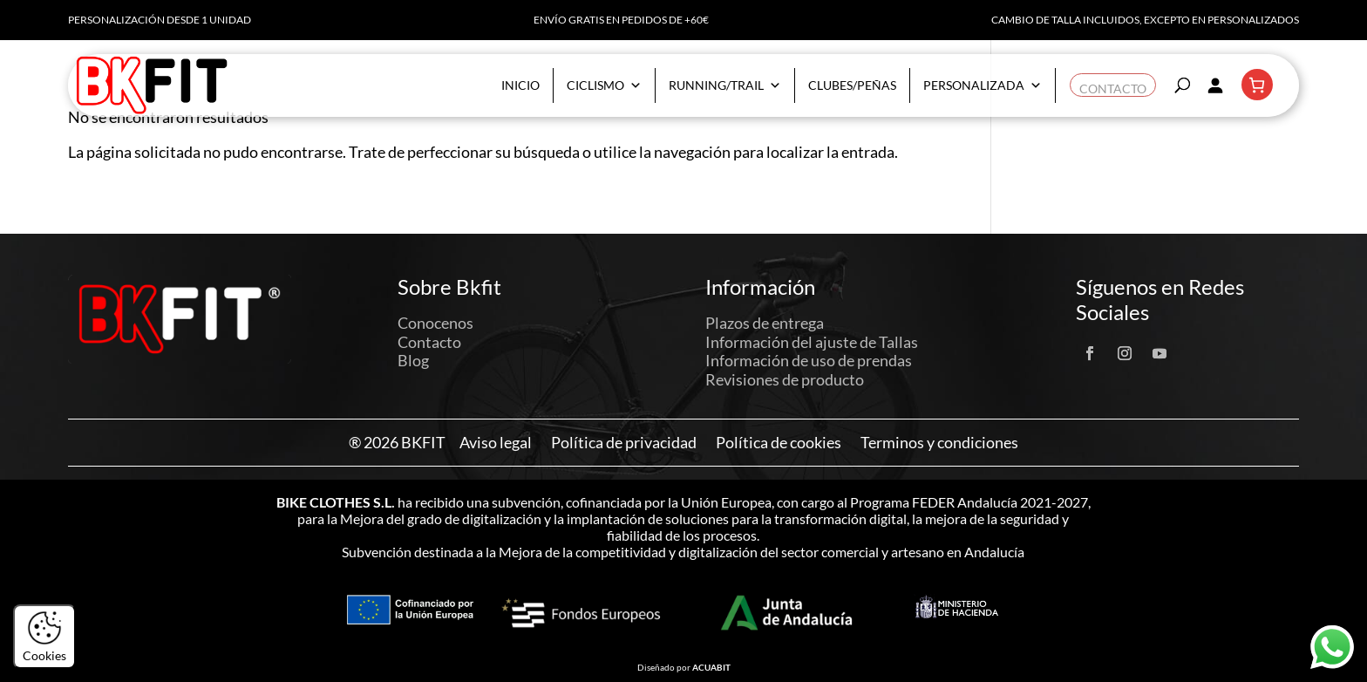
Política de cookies (778, 442)
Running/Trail (725, 85)
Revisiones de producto (784, 379)
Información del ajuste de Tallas (811, 341)
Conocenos (435, 322)
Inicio (520, 85)
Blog (413, 360)
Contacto (1112, 85)
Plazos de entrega (764, 322)
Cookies (44, 636)
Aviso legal (495, 442)
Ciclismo (604, 85)
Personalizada (982, 85)
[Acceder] (1215, 84)
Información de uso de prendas (808, 360)
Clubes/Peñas (852, 85)
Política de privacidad (624, 442)
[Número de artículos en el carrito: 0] (1257, 84)
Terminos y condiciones (939, 442)
